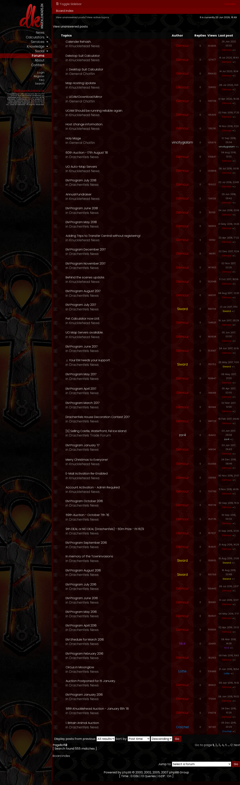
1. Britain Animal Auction (83, 723)
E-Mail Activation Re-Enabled (87, 473)
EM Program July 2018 (81, 180)
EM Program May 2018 (81, 222)
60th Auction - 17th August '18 (87, 152)
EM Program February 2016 (85, 653)
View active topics (98, 17)
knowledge (36, 46)
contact (38, 65)
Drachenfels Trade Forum (90, 435)
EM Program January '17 (83, 445)
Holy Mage (74, 138)
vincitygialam (182, 142)
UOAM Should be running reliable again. (94, 110)
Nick (182, 643)
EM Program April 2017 (81, 389)
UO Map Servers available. (85, 332)
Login (41, 72)
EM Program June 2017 (82, 346)
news (40, 32)
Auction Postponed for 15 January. (91, 681)
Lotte (182, 671)
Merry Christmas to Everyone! (87, 460)
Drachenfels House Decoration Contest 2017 (98, 417)
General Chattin (82, 74)
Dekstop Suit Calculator (83, 56)
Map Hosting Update (81, 83)
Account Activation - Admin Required (93, 487)
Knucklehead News (85, 46)
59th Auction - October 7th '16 (88, 515)
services (38, 42)
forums (38, 55)
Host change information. (85, 124)
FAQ (42, 80)
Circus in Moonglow (80, 667)
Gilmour (182, 45)
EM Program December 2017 (86, 249)
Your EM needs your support (90, 360)
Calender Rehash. (79, 42)
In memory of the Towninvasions (90, 556)
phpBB (127, 772)
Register (39, 76)
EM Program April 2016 (81, 625)
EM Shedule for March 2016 (85, 639)
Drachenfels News (84, 157)
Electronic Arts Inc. (31, 97)
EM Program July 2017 (81, 305)
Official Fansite (28, 94)
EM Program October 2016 (85, 501)
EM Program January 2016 (84, 694)
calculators (35, 37)
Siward (182, 309)
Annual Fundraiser (79, 194)
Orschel (182, 727)
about (40, 60)
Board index (65, 11)
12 (231, 745)
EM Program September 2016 (86, 543)
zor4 (182, 435)
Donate (230, 4)
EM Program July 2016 (81, 584)
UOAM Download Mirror (86, 97)
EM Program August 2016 (83, 570)
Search (40, 83)
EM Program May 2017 (81, 374)
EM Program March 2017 (83, 403)
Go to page (203, 745)
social (40, 51)
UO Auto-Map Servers (82, 166)
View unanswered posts (71, 17)
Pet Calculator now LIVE (83, 318)
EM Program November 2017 (86, 263)
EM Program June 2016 (82, 598)
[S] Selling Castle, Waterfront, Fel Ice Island (96, 431)
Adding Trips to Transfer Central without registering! (103, 236)
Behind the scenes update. (85, 277)
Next (237, 745)
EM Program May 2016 (81, 612)
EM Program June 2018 (82, 208)
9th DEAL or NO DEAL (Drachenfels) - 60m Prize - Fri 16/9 (105, 529)
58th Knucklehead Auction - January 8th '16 (97, 708)
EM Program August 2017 (83, 291)
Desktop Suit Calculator (87, 69)
